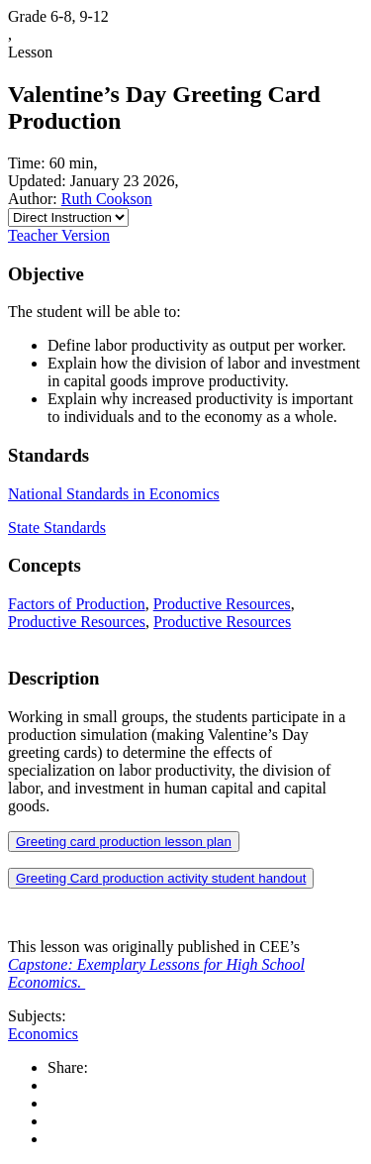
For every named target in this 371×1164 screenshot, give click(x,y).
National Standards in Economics (114, 493)
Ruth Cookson (106, 198)
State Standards (57, 527)
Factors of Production (76, 603)
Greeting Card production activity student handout (161, 878)
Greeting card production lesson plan (124, 841)
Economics (43, 1033)
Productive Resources (222, 603)
